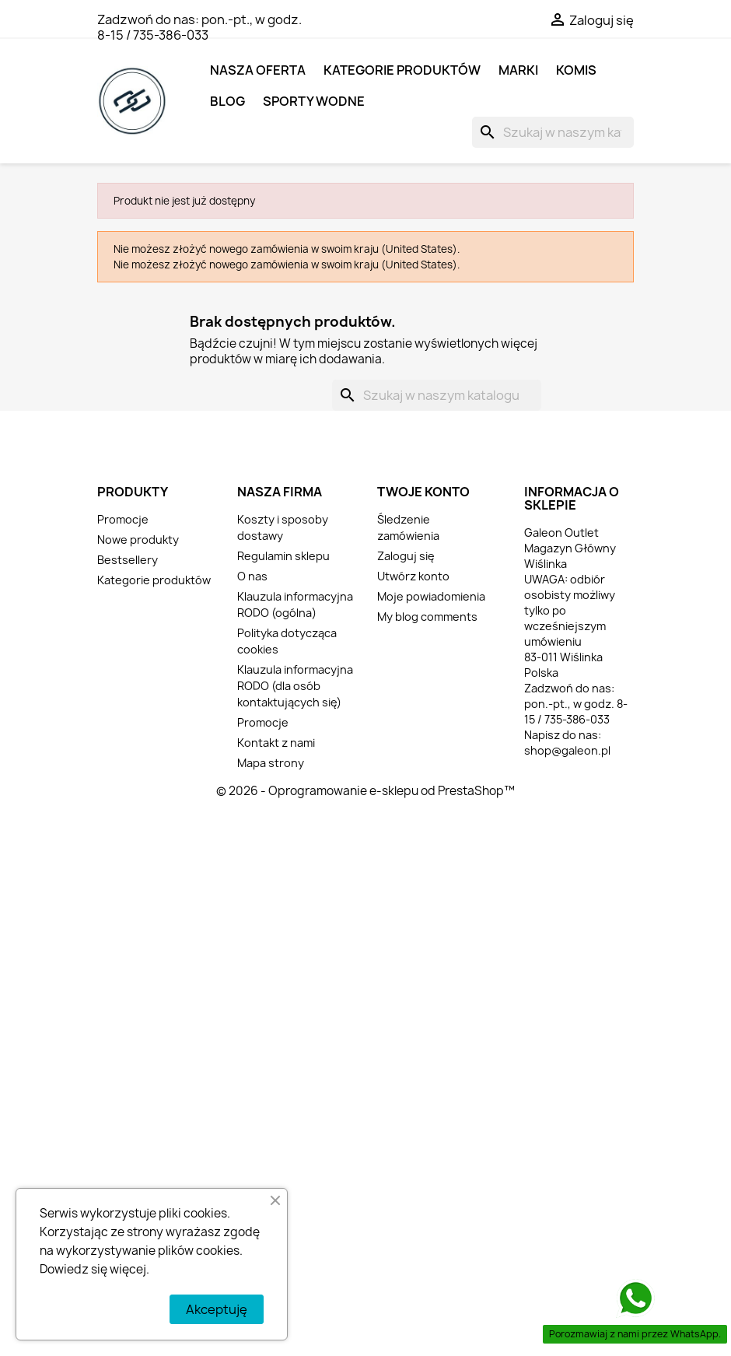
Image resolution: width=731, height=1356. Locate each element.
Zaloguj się (406, 555)
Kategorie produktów (402, 70)
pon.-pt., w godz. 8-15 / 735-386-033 (199, 27)
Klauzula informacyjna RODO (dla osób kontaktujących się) (295, 686)
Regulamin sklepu (283, 555)
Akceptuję (216, 1309)
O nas (252, 576)
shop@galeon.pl (567, 750)
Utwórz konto (413, 576)
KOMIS (576, 70)
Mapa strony (270, 762)
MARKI (518, 70)
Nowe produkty (138, 539)
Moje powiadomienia (431, 596)
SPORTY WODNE (314, 101)
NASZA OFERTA (258, 70)
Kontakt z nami (276, 742)
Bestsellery (127, 559)
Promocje (123, 519)
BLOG (227, 101)
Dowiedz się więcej (93, 1269)
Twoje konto (423, 491)
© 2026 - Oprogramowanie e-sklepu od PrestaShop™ (365, 791)
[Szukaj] (553, 132)
